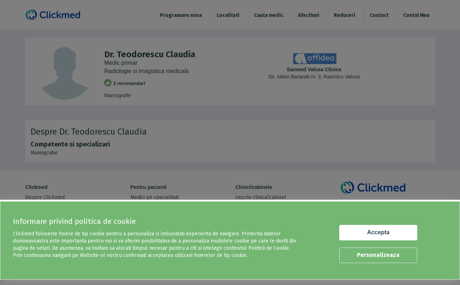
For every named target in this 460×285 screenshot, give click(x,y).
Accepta (378, 232)
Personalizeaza (378, 255)
